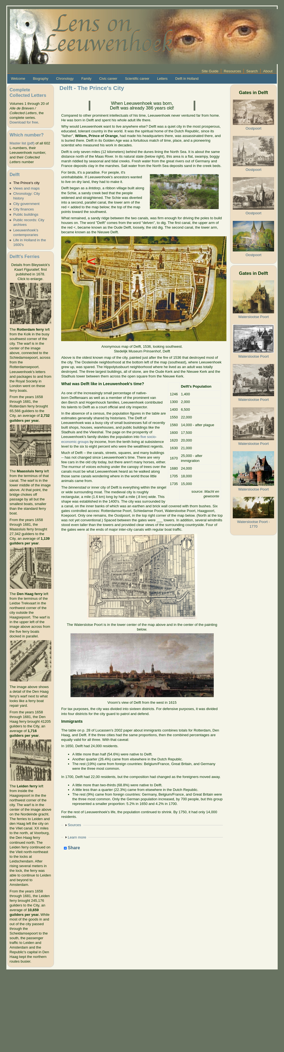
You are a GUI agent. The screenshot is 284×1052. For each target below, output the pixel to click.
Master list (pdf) (22, 143)
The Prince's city (26, 183)
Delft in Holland (186, 79)
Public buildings (25, 214)
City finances (23, 209)
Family (86, 79)
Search (252, 71)
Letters (162, 79)
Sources (74, 825)
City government (26, 204)
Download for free (24, 122)
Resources (232, 71)
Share (72, 848)
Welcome (18, 79)
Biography (40, 79)
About (267, 71)
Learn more (77, 837)
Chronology (65, 79)
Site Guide (210, 71)
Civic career (108, 79)
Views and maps (26, 188)
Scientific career (137, 79)
